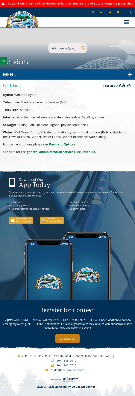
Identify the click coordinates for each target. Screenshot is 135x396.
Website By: (65, 379)
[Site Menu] (67, 74)
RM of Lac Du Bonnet (22, 20)
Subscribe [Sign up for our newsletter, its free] (67, 338)
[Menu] (126, 22)
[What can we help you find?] (67, 48)
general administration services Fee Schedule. (61, 152)
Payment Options (62, 144)
